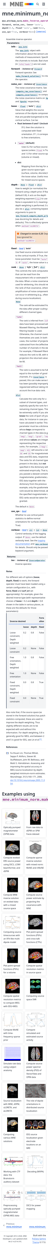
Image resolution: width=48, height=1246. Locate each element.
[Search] (37, 4)
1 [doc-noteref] (40, 739)
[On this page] (43, 4)
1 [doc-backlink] (7, 753)
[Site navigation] (4, 4)
